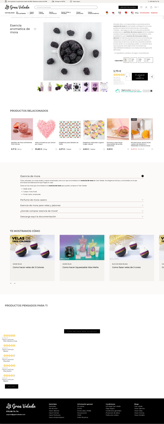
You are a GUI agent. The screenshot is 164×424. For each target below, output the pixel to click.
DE (107, 13)
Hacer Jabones (54, 408)
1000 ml (124, 55)
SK (113, 13)
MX (120, 13)
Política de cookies (112, 412)
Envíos (79, 406)
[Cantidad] (110, 69)
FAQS (79, 412)
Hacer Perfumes (54, 412)
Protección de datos (113, 410)
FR (132, 13)
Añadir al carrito (131, 69)
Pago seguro (110, 406)
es (157, 7)
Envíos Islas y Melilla (84, 408)
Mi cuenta (80, 404)
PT (126, 13)
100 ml (107, 55)
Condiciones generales (113, 408)
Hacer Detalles (139, 412)
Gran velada (138, 404)
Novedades (144, 12)
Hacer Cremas (54, 410)
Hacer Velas (138, 408)
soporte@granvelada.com (15, 412)
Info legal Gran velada (113, 404)
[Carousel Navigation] (87, 281)
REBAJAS (154, 12)
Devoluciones (82, 410)
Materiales (52, 404)
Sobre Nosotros (82, 415)
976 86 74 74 (153, 1)
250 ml (115, 55)
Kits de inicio (53, 406)
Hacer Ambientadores (56, 415)
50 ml (100, 55)
